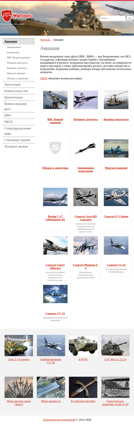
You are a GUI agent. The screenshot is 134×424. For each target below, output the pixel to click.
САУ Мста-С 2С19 (115, 359)
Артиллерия (12, 84)
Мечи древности (51, 401)
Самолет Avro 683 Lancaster (86, 218)
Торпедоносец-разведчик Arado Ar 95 (115, 403)
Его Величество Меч (83, 401)
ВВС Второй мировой (18, 57)
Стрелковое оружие (17, 140)
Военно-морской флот (15, 106)
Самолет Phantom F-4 (86, 266)
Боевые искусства (16, 91)
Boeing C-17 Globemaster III (55, 218)
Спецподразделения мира (17, 131)
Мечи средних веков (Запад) (19, 403)
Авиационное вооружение (14, 50)
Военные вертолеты (17, 63)
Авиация (10, 41)
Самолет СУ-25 (55, 313)
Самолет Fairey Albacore (55, 266)
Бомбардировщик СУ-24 (50, 361)
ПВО (7, 115)
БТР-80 (83, 359)
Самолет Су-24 (116, 264)
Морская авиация (16, 73)
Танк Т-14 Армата (18, 359)
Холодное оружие (16, 146)
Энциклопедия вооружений (59, 419)
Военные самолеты (17, 68)
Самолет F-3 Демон (116, 216)
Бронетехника (13, 97)
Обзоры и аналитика (17, 78)
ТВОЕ (43, 78)
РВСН (8, 122)
